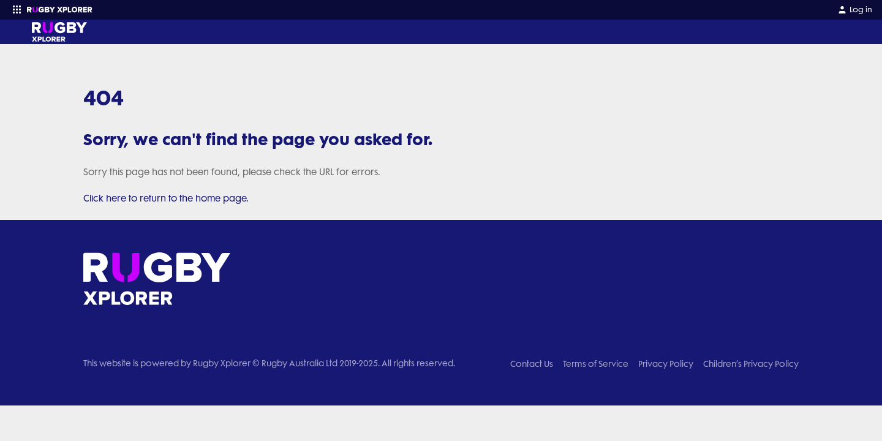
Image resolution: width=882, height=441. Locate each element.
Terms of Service (595, 364)
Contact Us (531, 364)
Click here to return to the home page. (166, 198)
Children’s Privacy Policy (751, 364)
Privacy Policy (665, 364)
